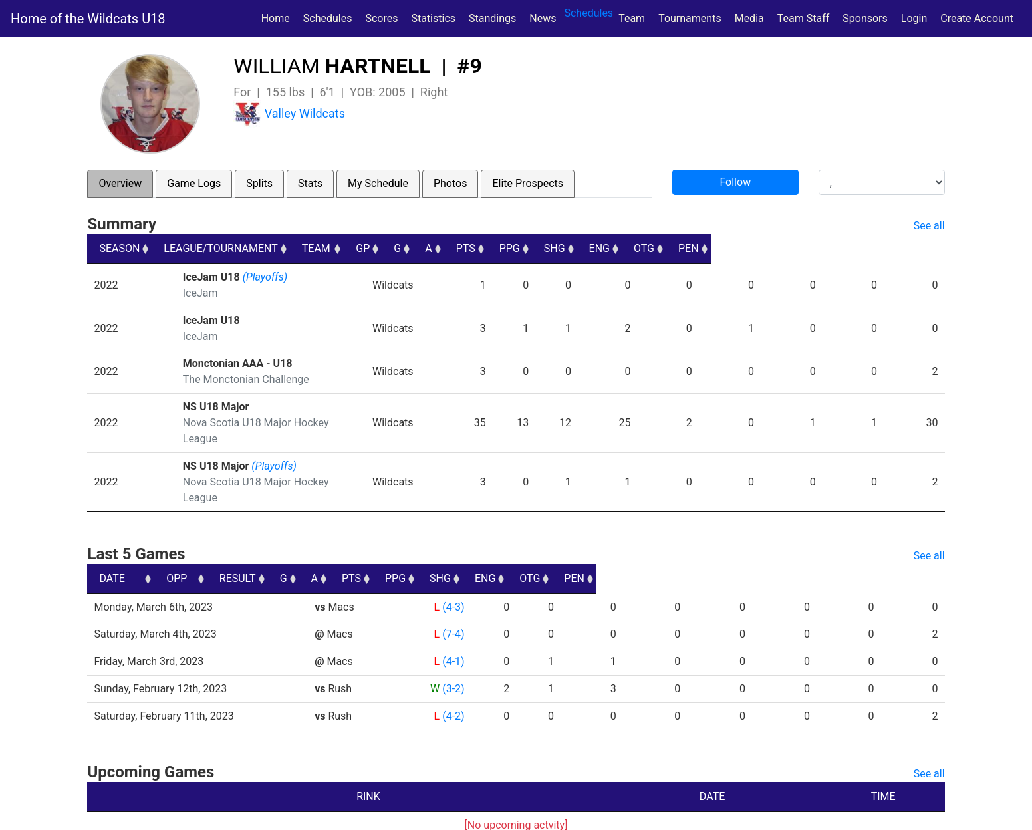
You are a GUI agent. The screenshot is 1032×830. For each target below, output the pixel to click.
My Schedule (378, 183)
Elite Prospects (527, 183)
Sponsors (865, 18)
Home (275, 18)
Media (749, 18)
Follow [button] (735, 182)
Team (631, 18)
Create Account (976, 18)
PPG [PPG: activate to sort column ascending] (696, 248)
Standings (492, 18)
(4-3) (452, 575)
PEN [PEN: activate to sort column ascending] (922, 248)
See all (929, 225)
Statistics (436, 17)
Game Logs (194, 183)
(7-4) (452, 602)
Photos (450, 183)
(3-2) (452, 656)
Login (914, 18)
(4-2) (452, 684)
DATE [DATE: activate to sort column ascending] (111, 546)
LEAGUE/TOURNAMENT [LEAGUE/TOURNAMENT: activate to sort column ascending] (237, 248)
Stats (310, 183)
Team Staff (803, 18)
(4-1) (452, 629)
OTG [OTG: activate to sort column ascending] (866, 248)
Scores (384, 17)
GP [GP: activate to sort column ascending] (511, 248)
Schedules (327, 18)
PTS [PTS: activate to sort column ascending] (641, 248)
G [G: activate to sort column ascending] (553, 248)
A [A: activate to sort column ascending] (593, 248)
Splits (259, 183)
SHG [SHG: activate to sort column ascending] (753, 248)
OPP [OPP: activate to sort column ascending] (329, 546)
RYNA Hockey (369, 815)
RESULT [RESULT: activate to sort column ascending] (440, 546)
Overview (120, 183)
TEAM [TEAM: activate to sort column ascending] (440, 248)
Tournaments (689, 18)
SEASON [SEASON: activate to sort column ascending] (119, 248)
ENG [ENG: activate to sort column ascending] (810, 248)
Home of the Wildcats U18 (88, 19)
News (542, 18)
